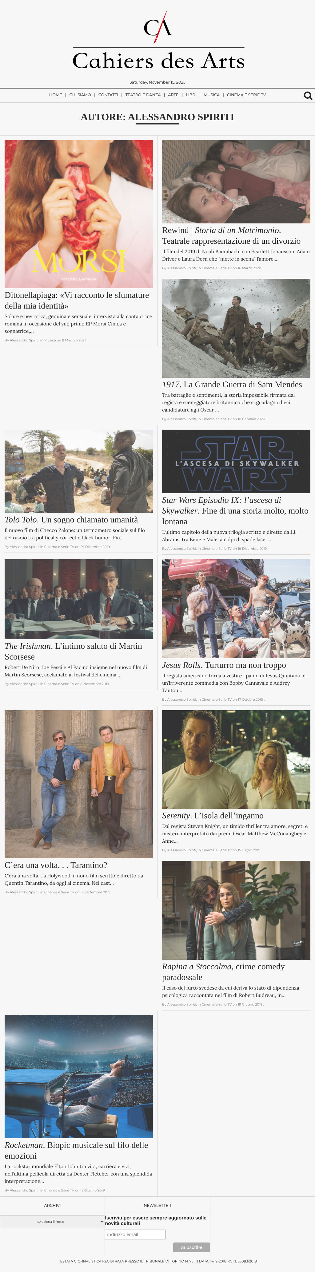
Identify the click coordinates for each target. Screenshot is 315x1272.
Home (55, 95)
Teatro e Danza (143, 95)
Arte (173, 95)
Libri (191, 95)
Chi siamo (80, 95)
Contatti (108, 95)
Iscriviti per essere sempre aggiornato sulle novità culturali (155, 1220)
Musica (212, 95)
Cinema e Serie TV (246, 95)
